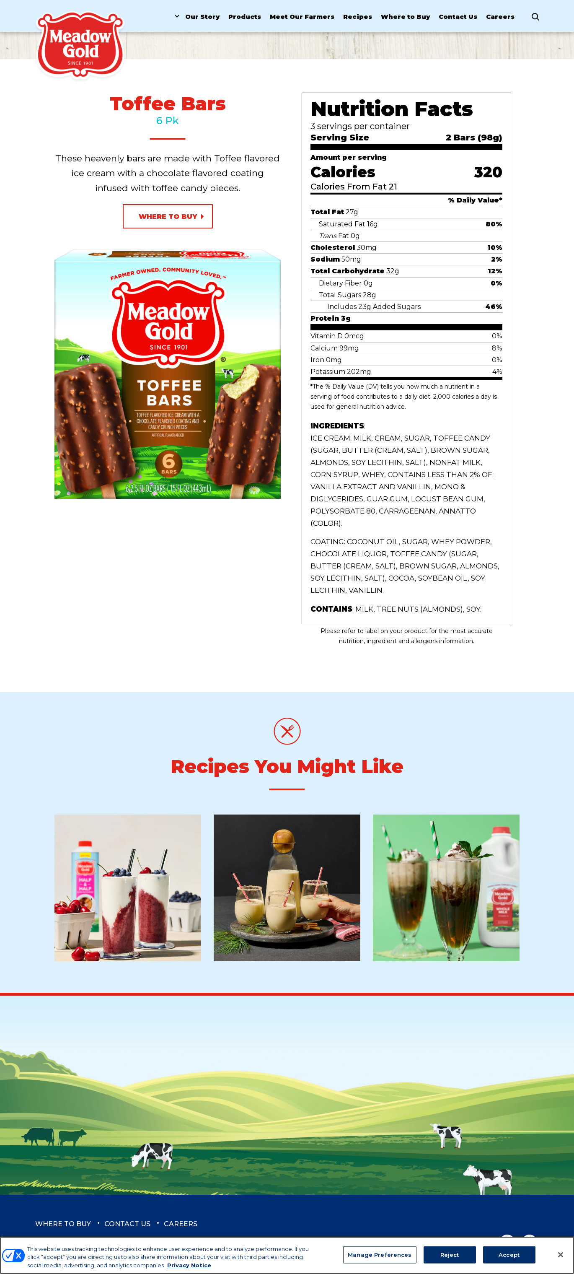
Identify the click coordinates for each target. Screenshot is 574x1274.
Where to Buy (405, 17)
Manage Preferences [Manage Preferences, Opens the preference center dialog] (379, 1258)
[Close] (560, 1258)
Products (244, 17)
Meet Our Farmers (302, 17)
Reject (449, 1258)
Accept (509, 1258)
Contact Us (458, 17)
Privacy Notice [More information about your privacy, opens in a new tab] (189, 1269)
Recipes (357, 17)
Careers (500, 17)
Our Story (202, 17)
